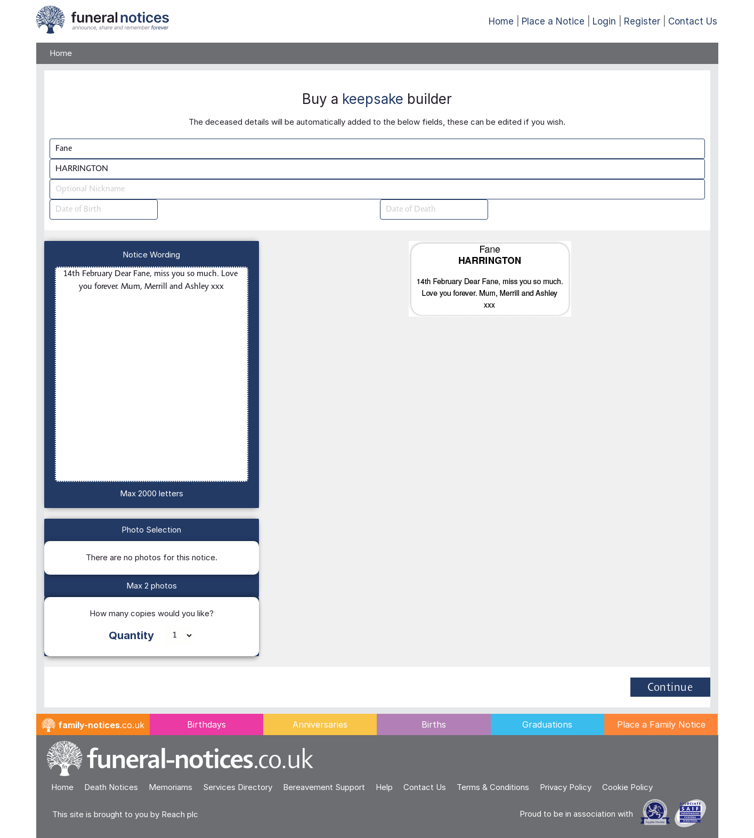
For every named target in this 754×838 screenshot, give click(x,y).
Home (501, 21)
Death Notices (111, 787)
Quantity (131, 635)
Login (604, 21)
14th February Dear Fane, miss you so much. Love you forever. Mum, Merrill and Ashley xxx (152, 374)
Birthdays (206, 724)
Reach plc (179, 814)
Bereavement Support (324, 787)
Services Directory (237, 787)
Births (433, 724)
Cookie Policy (627, 787)
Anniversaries (320, 724)
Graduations (547, 724)
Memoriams (170, 787)
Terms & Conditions (493, 787)
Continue (670, 688)
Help (384, 787)
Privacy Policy (565, 787)
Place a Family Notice (661, 724)
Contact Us (692, 21)
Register (642, 21)
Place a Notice (553, 21)
